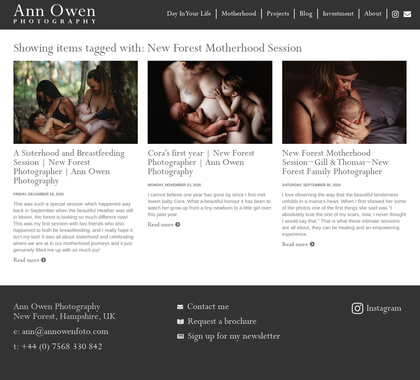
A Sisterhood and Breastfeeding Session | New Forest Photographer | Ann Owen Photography (69, 167)
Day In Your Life (189, 13)
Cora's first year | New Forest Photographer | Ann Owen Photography (201, 162)
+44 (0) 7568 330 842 (61, 346)
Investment (338, 13)
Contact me (203, 306)
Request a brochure (217, 321)
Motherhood (238, 13)
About (373, 13)
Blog (306, 13)
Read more (29, 260)
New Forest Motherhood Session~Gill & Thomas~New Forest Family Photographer (335, 162)
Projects (278, 13)
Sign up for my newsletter (228, 336)
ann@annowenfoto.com (65, 331)
